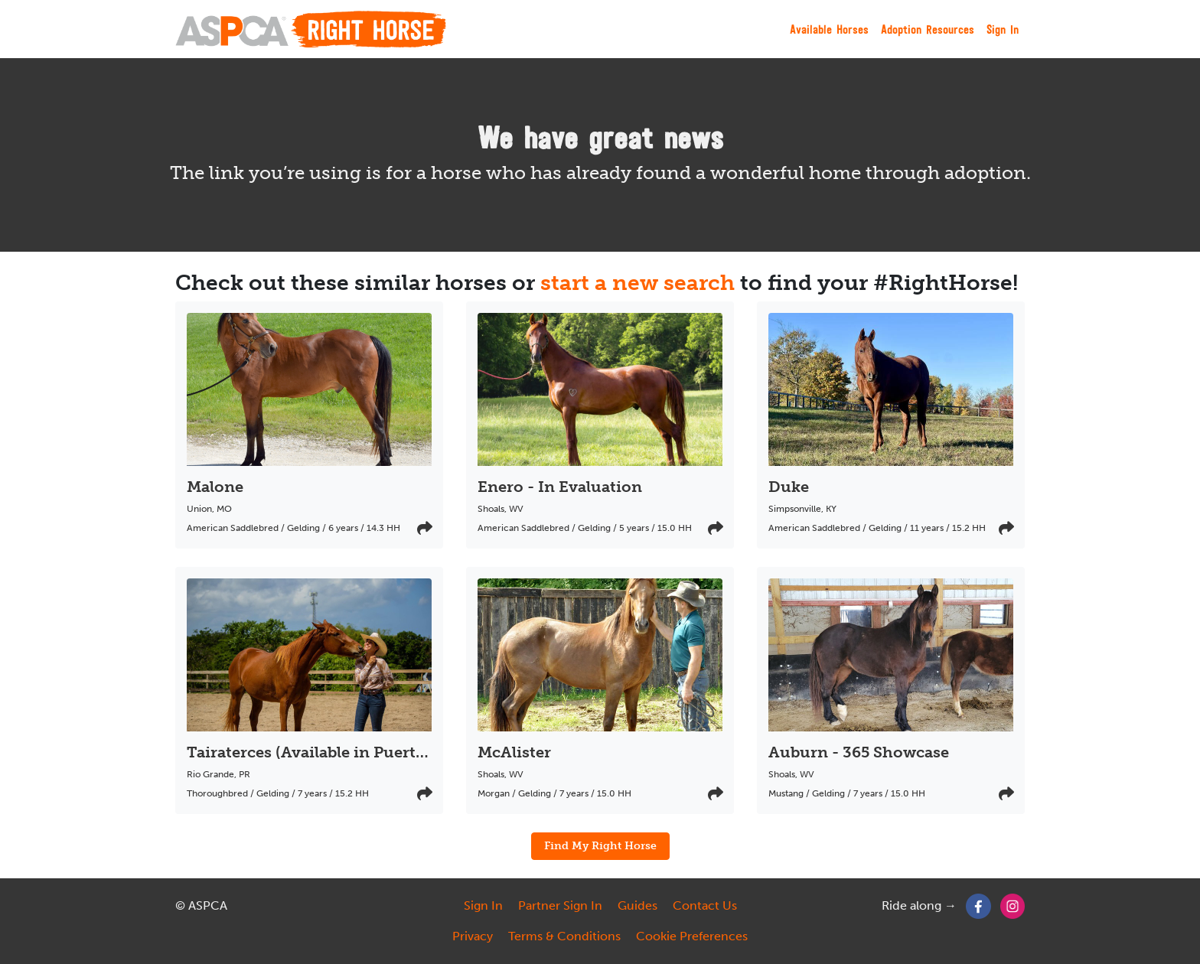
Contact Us (705, 905)
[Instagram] (1013, 905)
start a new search (637, 282)
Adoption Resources (927, 29)
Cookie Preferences (692, 936)
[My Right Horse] (310, 29)
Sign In (1002, 29)
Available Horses (829, 29)
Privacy (472, 936)
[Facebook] (978, 905)
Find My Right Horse (600, 845)
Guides (637, 905)
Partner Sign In (560, 905)
